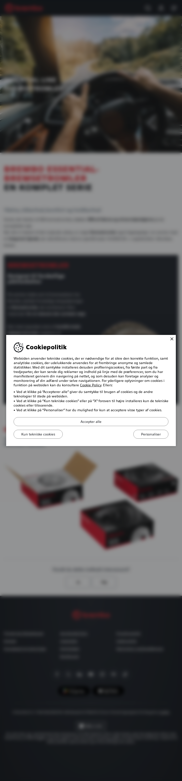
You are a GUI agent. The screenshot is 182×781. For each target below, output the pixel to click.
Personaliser (151, 434)
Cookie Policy (90, 385)
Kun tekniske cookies (38, 434)
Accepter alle (91, 422)
